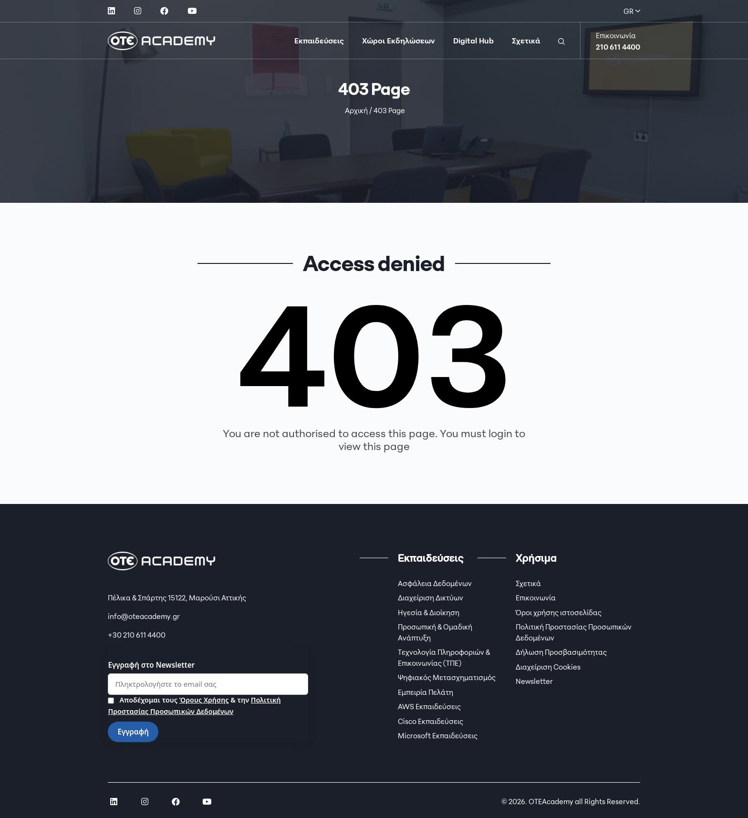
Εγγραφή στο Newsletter (151, 665)
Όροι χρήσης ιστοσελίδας (559, 612)
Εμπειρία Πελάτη (425, 692)
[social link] (111, 11)
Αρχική (356, 110)
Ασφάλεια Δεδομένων (435, 583)
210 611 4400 (618, 46)
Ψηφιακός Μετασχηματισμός (447, 677)
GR (631, 11)
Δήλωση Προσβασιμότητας (561, 652)
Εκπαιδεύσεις (319, 40)
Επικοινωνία (536, 597)
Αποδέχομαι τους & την (194, 704)
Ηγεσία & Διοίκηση (428, 612)
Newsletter (534, 681)
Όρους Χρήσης (204, 699)
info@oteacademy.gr (144, 616)
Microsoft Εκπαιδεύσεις (438, 735)
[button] (561, 40)
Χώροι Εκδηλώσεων (398, 40)
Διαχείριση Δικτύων (430, 597)
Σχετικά (526, 40)
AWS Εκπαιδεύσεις (429, 706)
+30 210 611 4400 (137, 634)
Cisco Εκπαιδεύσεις (430, 721)
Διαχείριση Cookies (548, 666)
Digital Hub (473, 40)
